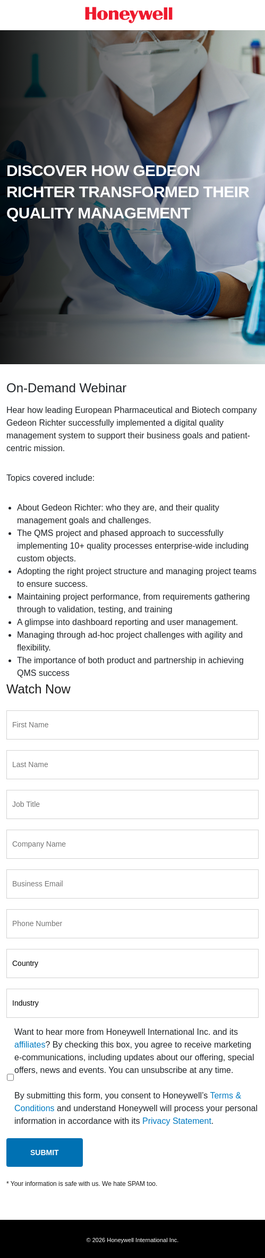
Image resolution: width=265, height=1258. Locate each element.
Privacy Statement (176, 1120)
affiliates (29, 1044)
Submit (44, 1152)
